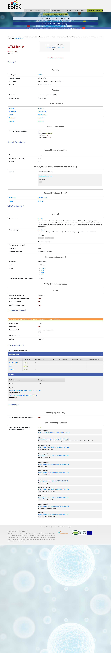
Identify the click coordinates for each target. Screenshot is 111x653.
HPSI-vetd (43, 229)
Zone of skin (44, 265)
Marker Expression (20, 416)
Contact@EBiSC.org (57, 44)
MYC (44, 319)
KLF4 (44, 316)
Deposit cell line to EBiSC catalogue (55, 28)
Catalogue (34, 12)
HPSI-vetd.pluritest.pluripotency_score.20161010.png (33, 463)
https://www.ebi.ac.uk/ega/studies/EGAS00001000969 (59, 514)
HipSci (16, 131)
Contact (78, 12)
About (42, 12)
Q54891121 (44, 138)
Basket (95, 12)
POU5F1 (46, 312)
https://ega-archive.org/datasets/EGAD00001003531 (59, 574)
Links (54, 628)
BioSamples (18, 127)
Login (72, 628)
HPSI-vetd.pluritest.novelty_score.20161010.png (31, 469)
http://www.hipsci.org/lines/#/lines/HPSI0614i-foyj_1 (59, 522)
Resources (64, 12)
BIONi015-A (72, 24)
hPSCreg (17, 123)
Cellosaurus (18, 134)
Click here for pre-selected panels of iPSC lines (55, 17)
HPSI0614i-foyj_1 (46, 131)
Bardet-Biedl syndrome (49, 201)
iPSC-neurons (24, 12)
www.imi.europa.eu (19, 650)
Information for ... (53, 12)
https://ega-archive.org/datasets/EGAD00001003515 (59, 544)
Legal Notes (74, 33)
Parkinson (78, 24)
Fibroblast (43, 249)
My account (86, 12)
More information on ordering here (55, 55)
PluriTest (17, 444)
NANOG (16, 439)
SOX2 (45, 314)
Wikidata (17, 138)
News (71, 12)
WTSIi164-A (44, 85)
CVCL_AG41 (44, 134)
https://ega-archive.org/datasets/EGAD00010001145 (59, 534)
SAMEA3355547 (45, 127)
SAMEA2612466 (45, 225)
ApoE (82, 24)
